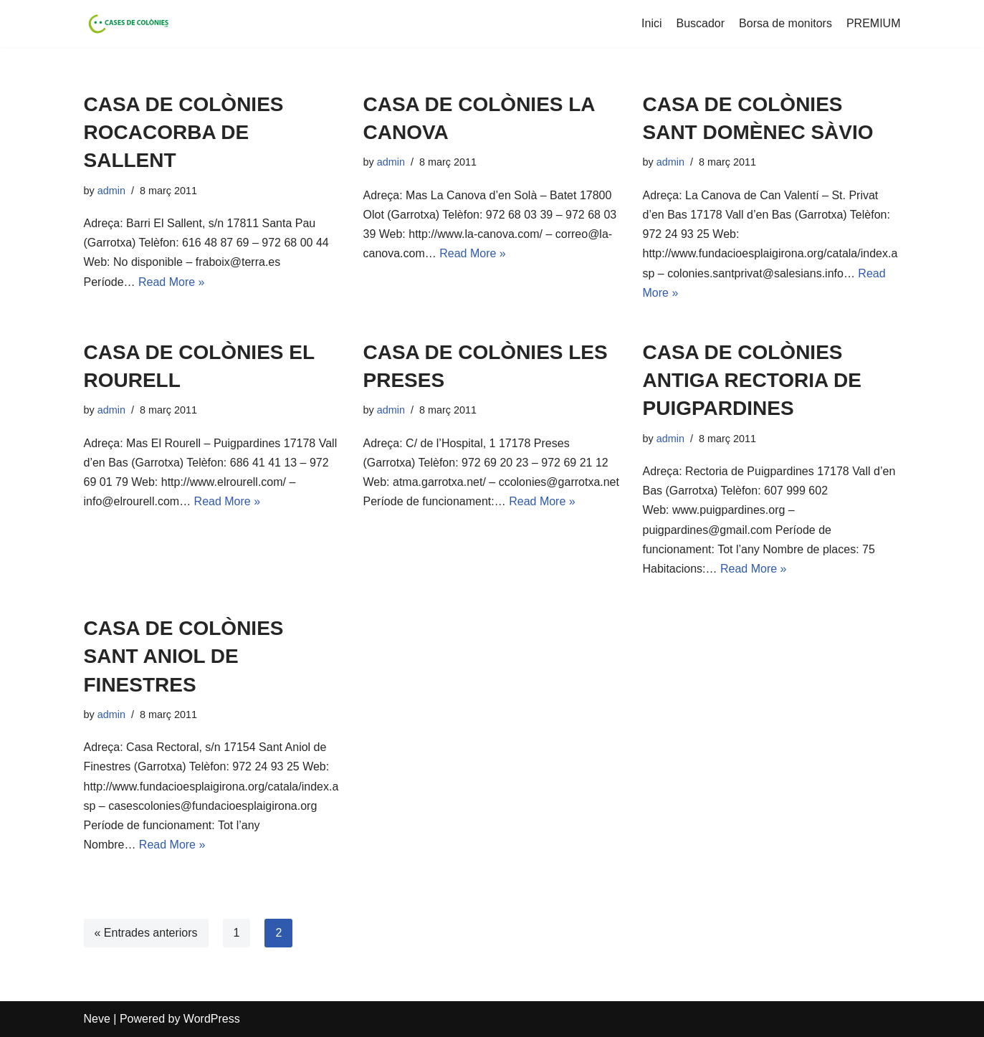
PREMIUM (873, 23)
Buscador (701, 23)
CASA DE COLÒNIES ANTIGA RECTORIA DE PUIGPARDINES (752, 380)
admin (111, 190)
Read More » (171, 282)
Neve (97, 1019)
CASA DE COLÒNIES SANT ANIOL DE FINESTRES (184, 656)
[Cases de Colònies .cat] (127, 23)
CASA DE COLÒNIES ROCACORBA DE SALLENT (184, 132)
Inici (651, 23)
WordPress (211, 1019)
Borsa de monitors (785, 23)
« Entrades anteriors (146, 933)
